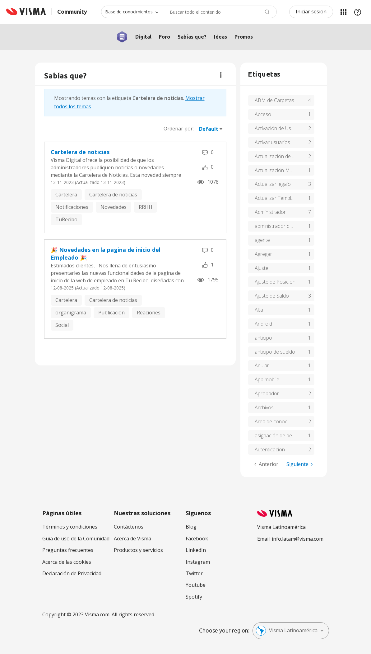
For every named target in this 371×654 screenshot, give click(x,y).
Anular (262, 365)
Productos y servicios (138, 550)
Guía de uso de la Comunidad (75, 538)
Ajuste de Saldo (272, 295)
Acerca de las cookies (66, 561)
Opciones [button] (220, 75)
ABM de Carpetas (274, 100)
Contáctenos (128, 526)
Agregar (263, 254)
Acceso (263, 114)
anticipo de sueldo (275, 351)
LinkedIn (196, 550)
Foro (164, 37)
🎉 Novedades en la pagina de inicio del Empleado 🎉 (105, 253)
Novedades (113, 207)
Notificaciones (71, 207)
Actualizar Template (276, 198)
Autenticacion (270, 449)
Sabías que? (192, 37)
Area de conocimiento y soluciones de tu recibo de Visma (284, 421)
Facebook (197, 538)
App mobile (267, 379)
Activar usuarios (272, 142)
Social (62, 325)
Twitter (194, 573)
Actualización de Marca (281, 156)
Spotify (194, 596)
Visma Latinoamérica (287, 631)
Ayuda (357, 12)
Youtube (196, 584)
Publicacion (111, 312)
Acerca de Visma (132, 538)
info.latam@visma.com (297, 538)
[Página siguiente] (299, 464)
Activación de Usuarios (280, 128)
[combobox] (219, 12)
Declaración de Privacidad (71, 573)
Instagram (198, 561)
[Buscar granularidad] (131, 12)
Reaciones (148, 312)
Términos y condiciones (69, 526)
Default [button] (208, 128)
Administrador (270, 212)
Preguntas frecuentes (67, 550)
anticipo (263, 337)
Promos (243, 37)
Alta (259, 309)
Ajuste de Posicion (275, 281)
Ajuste (261, 268)
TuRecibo (66, 219)
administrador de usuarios (284, 226)
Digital (143, 37)
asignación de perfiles (279, 435)
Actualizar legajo (273, 184)
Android (263, 323)
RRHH (145, 207)
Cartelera (66, 194)
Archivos (264, 407)
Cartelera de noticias (80, 152)
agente (262, 240)
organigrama (70, 312)
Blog (191, 526)
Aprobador (267, 393)
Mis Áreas (343, 12)
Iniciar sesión (311, 11)
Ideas (220, 37)
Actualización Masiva (278, 170)
